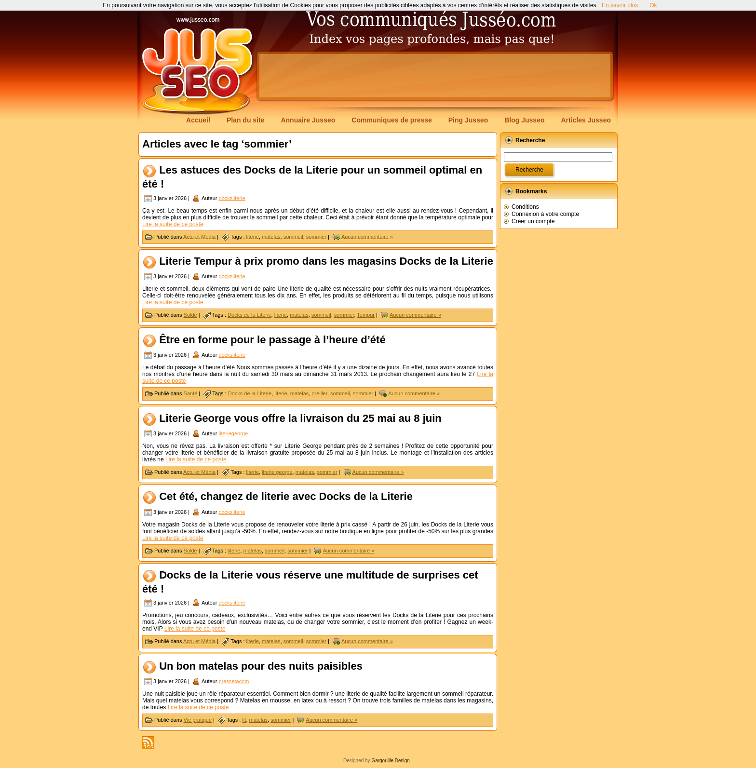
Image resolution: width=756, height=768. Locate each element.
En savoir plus (620, 5)
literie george (277, 472)
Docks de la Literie (249, 315)
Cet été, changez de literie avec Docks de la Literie (286, 497)
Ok (653, 5)
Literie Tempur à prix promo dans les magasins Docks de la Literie (326, 261)
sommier (316, 236)
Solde (190, 315)
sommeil (293, 236)
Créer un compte (533, 221)
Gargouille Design (390, 760)
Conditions (525, 206)
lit (244, 720)
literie (252, 236)
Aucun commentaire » (367, 236)
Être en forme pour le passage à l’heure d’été (272, 340)
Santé (191, 393)
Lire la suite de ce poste (172, 224)
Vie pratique (198, 720)
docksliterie (232, 198)
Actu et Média (199, 236)
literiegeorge (233, 433)
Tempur (366, 315)
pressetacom (234, 681)
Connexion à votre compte (545, 214)
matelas (271, 236)
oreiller (319, 393)
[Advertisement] (434, 75)
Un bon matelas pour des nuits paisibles (261, 666)
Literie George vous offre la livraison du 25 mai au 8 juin (300, 418)
